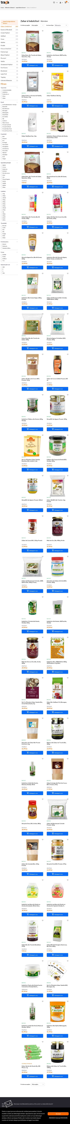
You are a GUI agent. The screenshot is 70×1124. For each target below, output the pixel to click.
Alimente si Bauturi (10, 7)
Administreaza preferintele (58, 1118)
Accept (58, 1114)
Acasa (2, 7)
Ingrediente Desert (21, 7)
